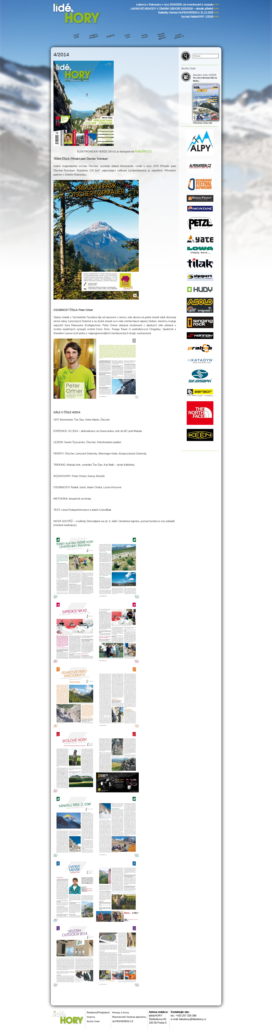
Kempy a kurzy (120, 1012)
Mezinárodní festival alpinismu (129, 1016)
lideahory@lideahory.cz (192, 1019)
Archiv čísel (93, 1021)
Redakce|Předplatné (98, 1012)
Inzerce (91, 1016)
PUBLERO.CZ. (143, 151)
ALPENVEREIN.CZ (122, 1021)
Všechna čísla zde (202, 123)
